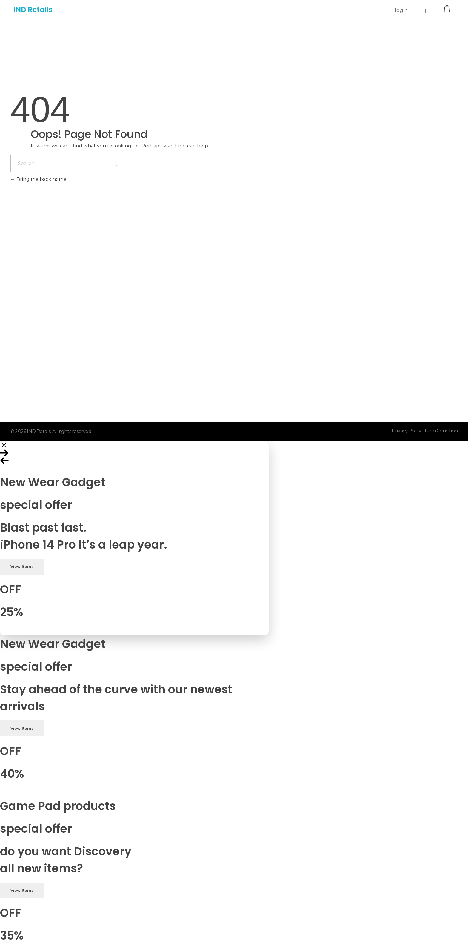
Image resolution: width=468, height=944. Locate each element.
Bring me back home (38, 179)
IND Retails (33, 10)
